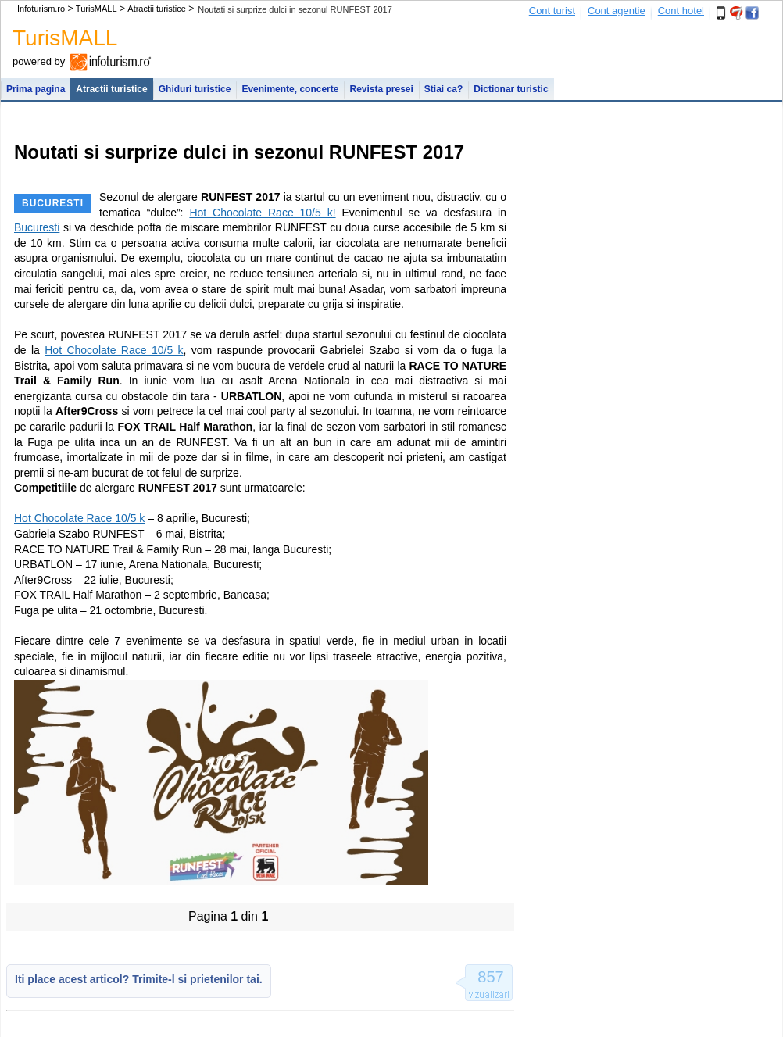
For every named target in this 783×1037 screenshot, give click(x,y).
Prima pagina (35, 89)
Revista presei (381, 89)
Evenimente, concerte (289, 89)
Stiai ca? (443, 89)
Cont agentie (616, 10)
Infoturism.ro (41, 8)
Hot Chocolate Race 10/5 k (114, 350)
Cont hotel (681, 10)
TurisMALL (96, 8)
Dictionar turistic (511, 89)
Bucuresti (36, 227)
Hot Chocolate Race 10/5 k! (262, 212)
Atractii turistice (156, 8)
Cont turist (552, 10)
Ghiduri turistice (195, 89)
